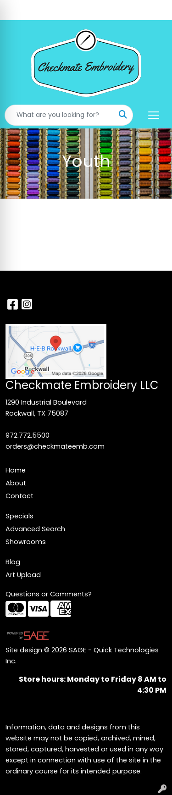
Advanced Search (35, 529)
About (16, 483)
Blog (13, 562)
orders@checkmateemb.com (55, 446)
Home (16, 470)
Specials (19, 516)
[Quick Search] (59, 115)
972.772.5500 (28, 435)
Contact (19, 495)
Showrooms (26, 541)
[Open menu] (153, 115)
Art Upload (23, 574)
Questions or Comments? (49, 594)
